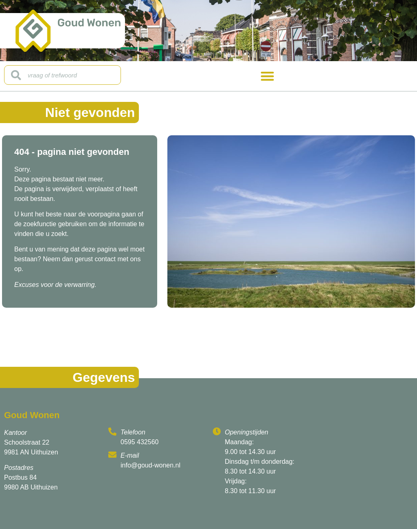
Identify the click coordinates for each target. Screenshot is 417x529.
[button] (267, 76)
